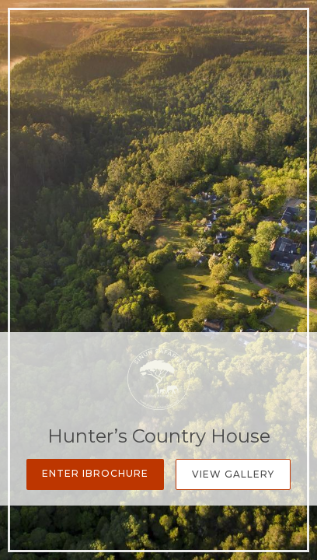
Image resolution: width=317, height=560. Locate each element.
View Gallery (233, 474)
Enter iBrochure (95, 473)
